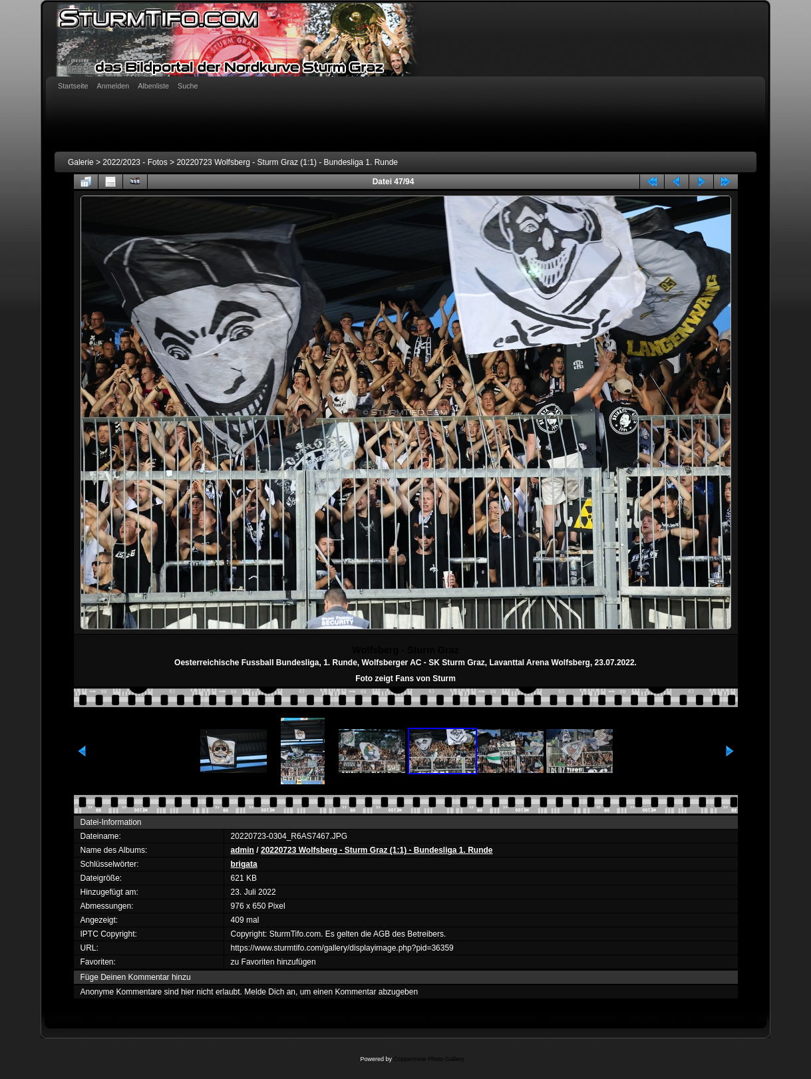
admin (242, 850)
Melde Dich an (269, 992)
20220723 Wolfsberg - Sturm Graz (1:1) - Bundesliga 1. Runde (287, 162)
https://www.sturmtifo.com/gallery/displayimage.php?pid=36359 (342, 948)
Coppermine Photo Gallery (428, 1059)
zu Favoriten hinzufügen (273, 962)
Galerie (81, 162)
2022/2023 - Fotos (134, 162)
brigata (244, 864)
